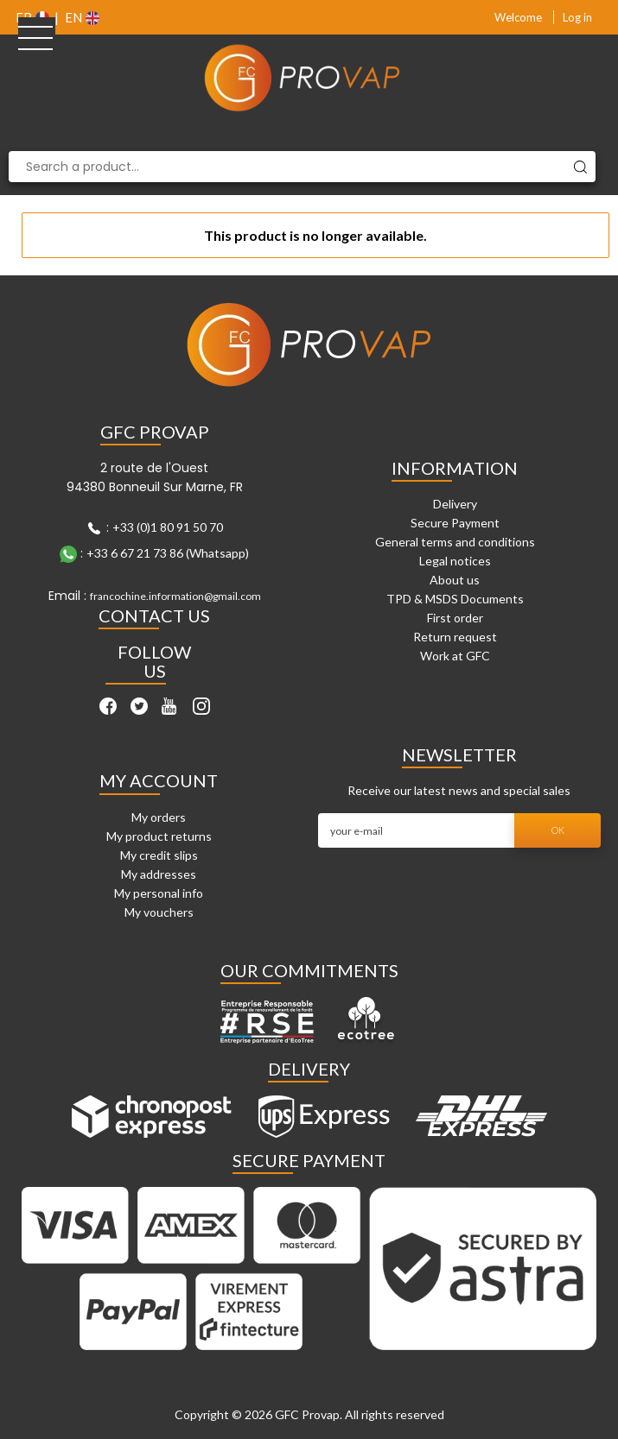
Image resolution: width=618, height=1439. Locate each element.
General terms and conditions (455, 541)
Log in (577, 17)
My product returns (159, 836)
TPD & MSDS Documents (455, 598)
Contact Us (154, 615)
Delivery (455, 503)
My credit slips (159, 855)
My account (158, 780)
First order (455, 617)
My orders (158, 817)
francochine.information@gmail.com (175, 596)
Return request (455, 636)
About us (455, 579)
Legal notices (455, 560)
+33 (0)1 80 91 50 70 (167, 527)
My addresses (158, 874)
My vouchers (159, 912)
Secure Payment (455, 522)
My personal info (158, 893)
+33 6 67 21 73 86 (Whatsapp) (167, 553)
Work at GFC (455, 655)
